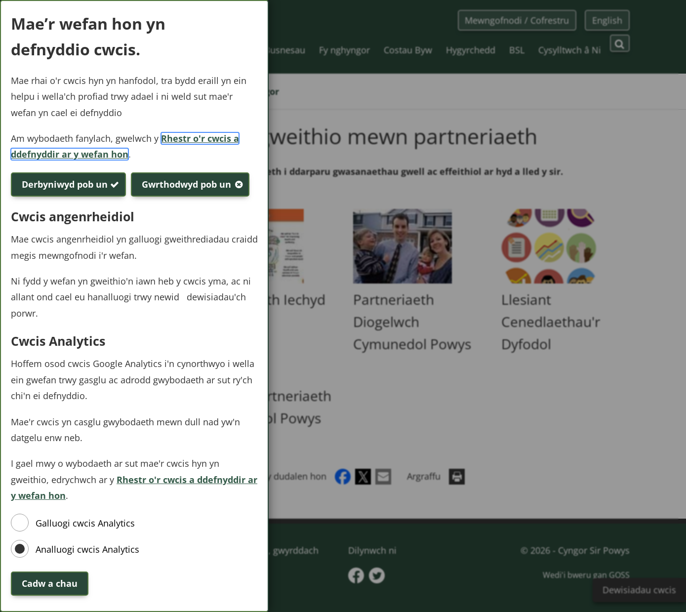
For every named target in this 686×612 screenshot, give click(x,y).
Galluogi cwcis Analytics (85, 523)
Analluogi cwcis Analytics (87, 549)
